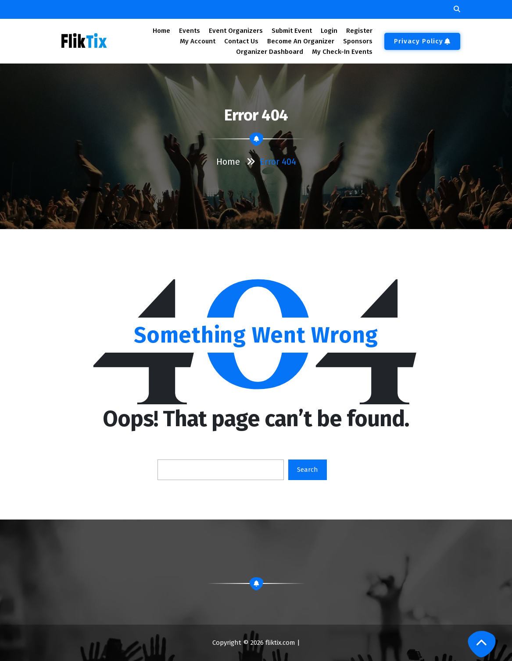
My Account (197, 41)
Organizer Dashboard (269, 51)
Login (329, 30)
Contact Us (241, 41)
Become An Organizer (300, 41)
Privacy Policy (422, 41)
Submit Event (292, 30)
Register (359, 30)
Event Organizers (236, 30)
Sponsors (358, 41)
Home (161, 30)
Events (189, 30)
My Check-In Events (342, 51)
